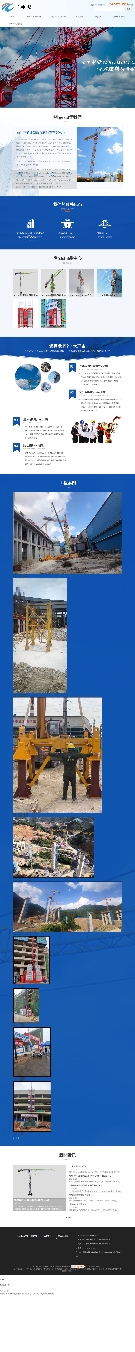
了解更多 (67, 1217)
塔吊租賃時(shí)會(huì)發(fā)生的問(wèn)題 (31, 1200)
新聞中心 (34, 1236)
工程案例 (79, 17)
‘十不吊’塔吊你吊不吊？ (79, 1166)
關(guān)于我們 (34, 17)
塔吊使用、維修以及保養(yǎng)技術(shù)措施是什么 (90, 1176)
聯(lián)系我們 (15, 24)
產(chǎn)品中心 (58, 17)
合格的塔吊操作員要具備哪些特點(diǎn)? (85, 1185)
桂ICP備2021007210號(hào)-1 (93, 1266)
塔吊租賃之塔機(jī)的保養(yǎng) (82, 1195)
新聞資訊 (97, 17)
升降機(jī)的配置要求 (77, 1204)
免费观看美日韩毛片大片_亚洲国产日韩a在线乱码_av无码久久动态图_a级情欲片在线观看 (27, 1294)
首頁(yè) (12, 17)
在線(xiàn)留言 (118, 17)
